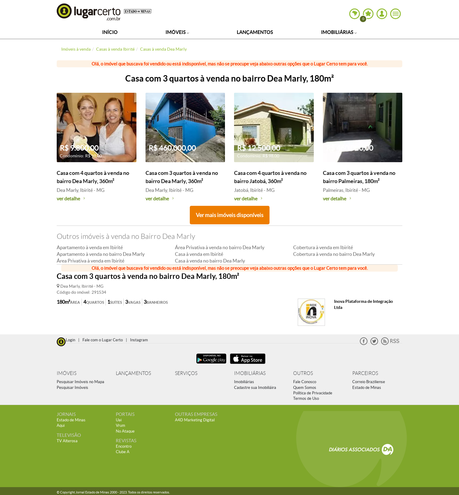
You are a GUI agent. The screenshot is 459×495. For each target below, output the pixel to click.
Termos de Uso (306, 398)
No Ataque (125, 431)
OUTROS (303, 373)
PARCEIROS (365, 373)
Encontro (124, 446)
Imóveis (177, 32)
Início (110, 32)
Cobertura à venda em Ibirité (323, 247)
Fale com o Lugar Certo (102, 340)
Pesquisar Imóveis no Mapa (80, 382)
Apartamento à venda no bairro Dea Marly (101, 254)
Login (70, 340)
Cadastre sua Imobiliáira (255, 387)
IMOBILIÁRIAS (250, 373)
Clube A (122, 452)
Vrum (120, 425)
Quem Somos (304, 387)
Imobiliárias (339, 32)
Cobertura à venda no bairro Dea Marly (334, 254)
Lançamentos (255, 32)
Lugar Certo (89, 11)
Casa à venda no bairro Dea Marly (210, 260)
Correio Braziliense (368, 382)
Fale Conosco (304, 382)
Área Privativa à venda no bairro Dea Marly (219, 247)
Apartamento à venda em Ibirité (90, 247)
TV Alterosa (67, 441)
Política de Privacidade (312, 393)
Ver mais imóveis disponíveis (229, 215)
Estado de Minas (366, 387)
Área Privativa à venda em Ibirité (90, 260)
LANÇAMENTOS (133, 373)
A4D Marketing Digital (195, 420)
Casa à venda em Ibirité (199, 254)
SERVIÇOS (186, 373)
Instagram (139, 340)
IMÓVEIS (66, 373)
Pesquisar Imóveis (72, 387)
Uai (119, 420)
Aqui (61, 425)
